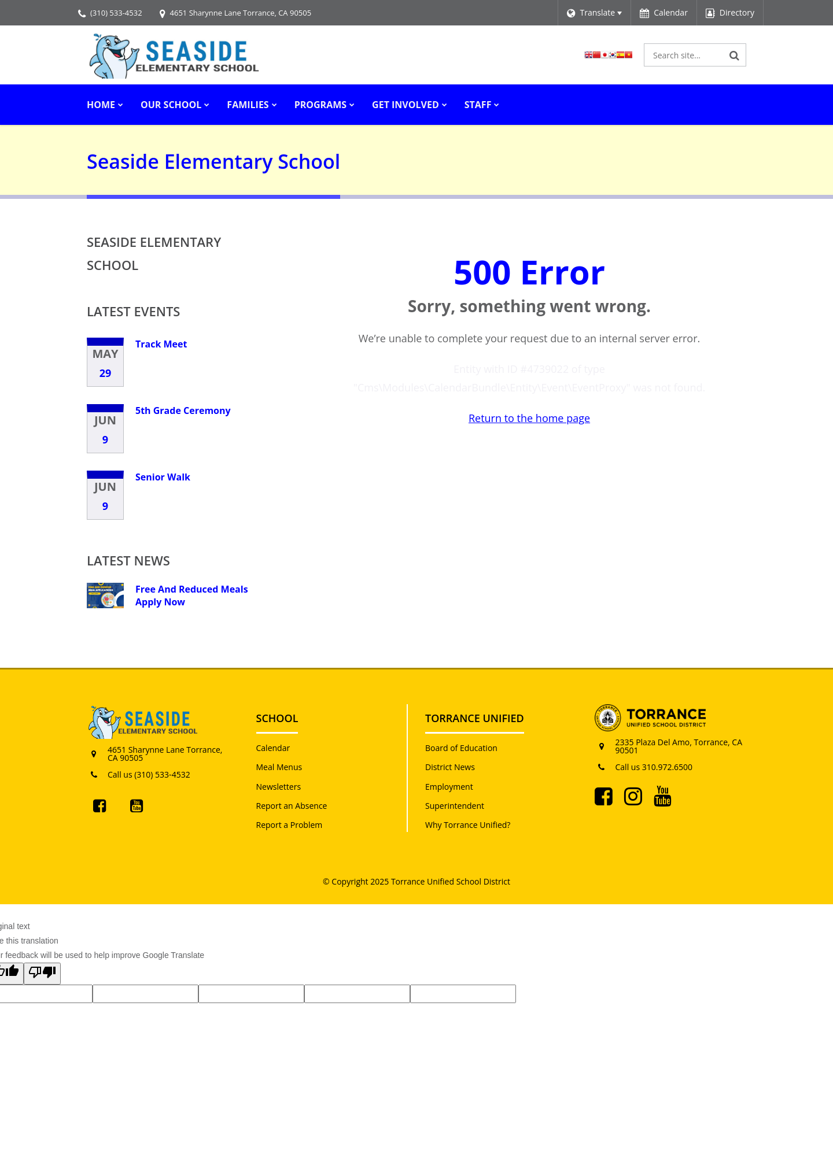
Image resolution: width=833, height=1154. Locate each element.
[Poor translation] (42, 974)
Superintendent (454, 805)
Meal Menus (279, 766)
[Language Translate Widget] (594, 12)
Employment (449, 786)
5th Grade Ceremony (183, 410)
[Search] (734, 54)
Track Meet (161, 344)
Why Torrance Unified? (467, 824)
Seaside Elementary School (154, 253)
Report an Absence (291, 805)
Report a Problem (289, 824)
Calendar (273, 747)
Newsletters (278, 786)
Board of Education (461, 747)
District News (450, 766)
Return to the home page (529, 418)
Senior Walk (162, 477)
